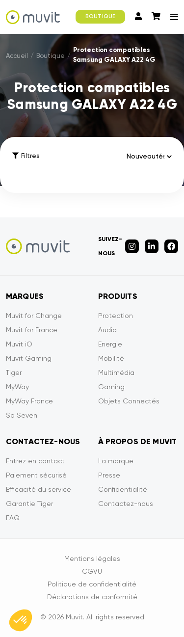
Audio (107, 330)
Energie (110, 344)
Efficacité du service (38, 489)
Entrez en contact (35, 461)
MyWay (17, 387)
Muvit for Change (34, 315)
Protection (115, 315)
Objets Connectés (128, 401)
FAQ (13, 518)
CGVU (92, 571)
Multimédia (116, 372)
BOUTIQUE (100, 16)
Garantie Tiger (29, 503)
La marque (115, 461)
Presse (109, 475)
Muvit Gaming (29, 358)
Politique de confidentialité (92, 584)
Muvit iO (19, 344)
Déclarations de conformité (92, 597)
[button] (20, 620)
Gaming (111, 387)
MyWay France (29, 401)
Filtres (25, 155)
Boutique (50, 55)
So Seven (21, 415)
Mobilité (111, 358)
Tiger (14, 372)
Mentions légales (92, 558)
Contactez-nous (125, 503)
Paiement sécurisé (36, 475)
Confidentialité (122, 489)
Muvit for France (31, 330)
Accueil (17, 55)
